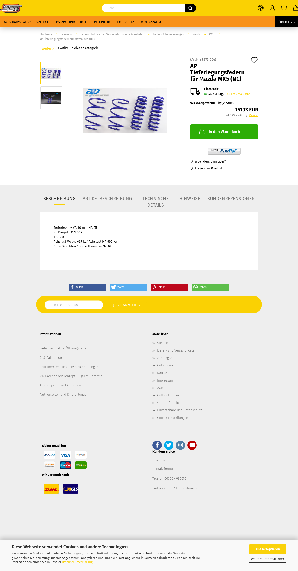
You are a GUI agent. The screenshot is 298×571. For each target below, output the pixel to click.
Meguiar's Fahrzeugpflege (26, 22)
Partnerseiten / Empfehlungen (174, 488)
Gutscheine (165, 365)
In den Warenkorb (219, 131)
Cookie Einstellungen (172, 418)
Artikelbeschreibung (107, 198)
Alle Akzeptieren (268, 549)
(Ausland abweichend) (238, 94)
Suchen (162, 343)
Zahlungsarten (167, 358)
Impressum (165, 380)
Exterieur (125, 22)
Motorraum (151, 22)
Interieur (102, 22)
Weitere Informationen (268, 559)
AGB (160, 388)
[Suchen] (190, 8)
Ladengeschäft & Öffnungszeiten (64, 348)
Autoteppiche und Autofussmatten (65, 385)
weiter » (48, 48)
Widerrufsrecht (168, 403)
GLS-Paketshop (51, 358)
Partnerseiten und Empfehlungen (64, 395)
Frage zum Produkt (208, 168)
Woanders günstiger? (210, 161)
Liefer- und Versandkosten (176, 350)
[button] (87, 287)
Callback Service (169, 395)
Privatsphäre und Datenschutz (179, 410)
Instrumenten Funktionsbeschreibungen (69, 367)
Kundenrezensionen (231, 198)
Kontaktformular (164, 469)
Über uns (287, 22)
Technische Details (155, 200)
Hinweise (189, 198)
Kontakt (163, 373)
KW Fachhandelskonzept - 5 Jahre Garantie (71, 376)
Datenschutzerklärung (77, 562)
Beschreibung (59, 198)
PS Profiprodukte (71, 22)
